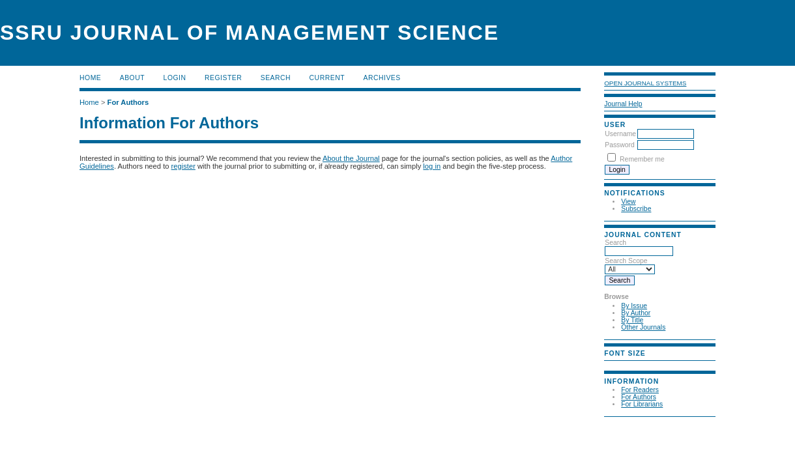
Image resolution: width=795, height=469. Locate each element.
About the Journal (351, 158)
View (628, 201)
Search (639, 247)
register (183, 166)
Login (175, 77)
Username (620, 133)
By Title (632, 320)
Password (620, 145)
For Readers (640, 389)
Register (223, 77)
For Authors (638, 397)
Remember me (642, 159)
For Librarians (642, 404)
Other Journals (643, 327)
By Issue (634, 305)
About (132, 77)
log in (432, 166)
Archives (381, 77)
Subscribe (636, 208)
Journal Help (623, 103)
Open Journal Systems (645, 83)
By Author (635, 313)
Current (327, 77)
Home (90, 77)
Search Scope (630, 265)
